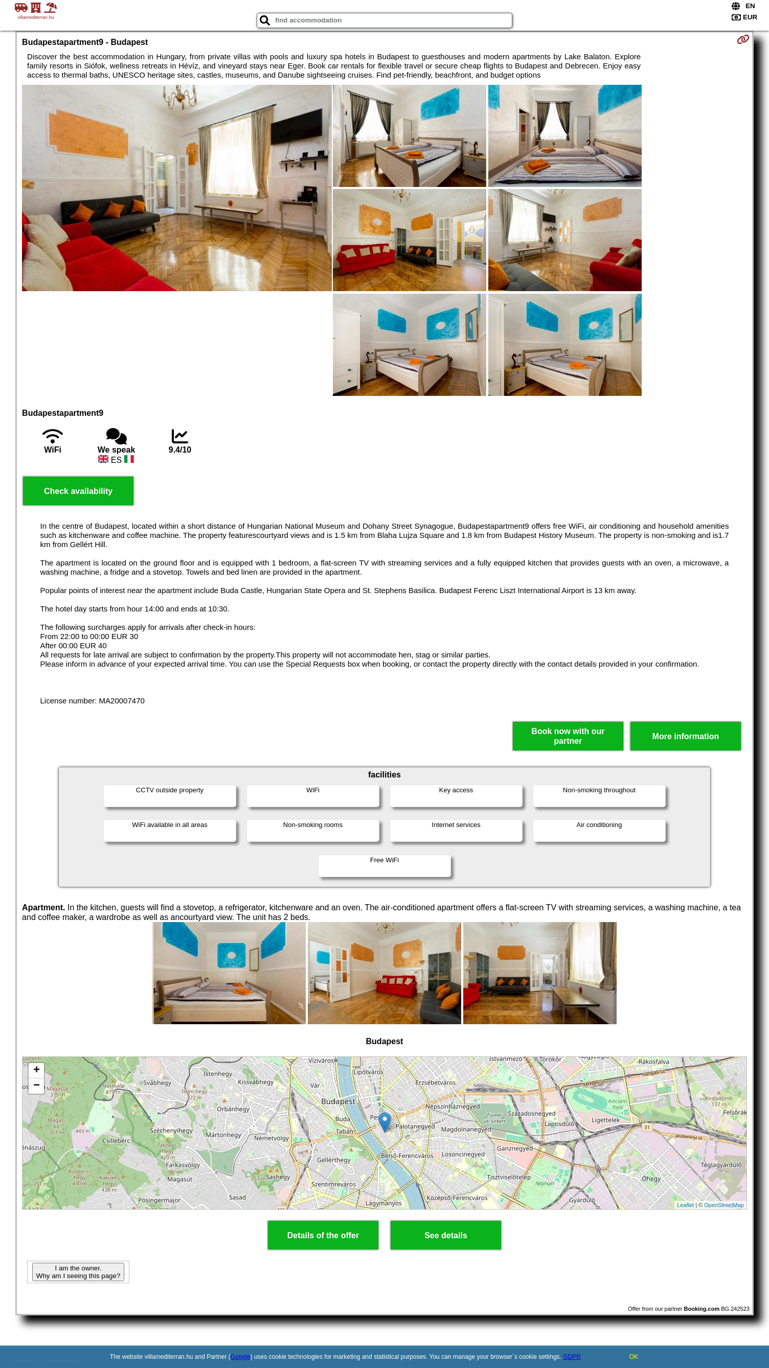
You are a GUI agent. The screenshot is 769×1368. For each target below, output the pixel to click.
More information (685, 736)
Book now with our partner (567, 736)
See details (445, 1235)
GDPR (572, 1356)
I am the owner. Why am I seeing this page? (78, 1272)
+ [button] (36, 1070)
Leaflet (685, 1205)
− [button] (36, 1086)
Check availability (78, 491)
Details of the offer (323, 1235)
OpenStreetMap (724, 1205)
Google (241, 1356)
